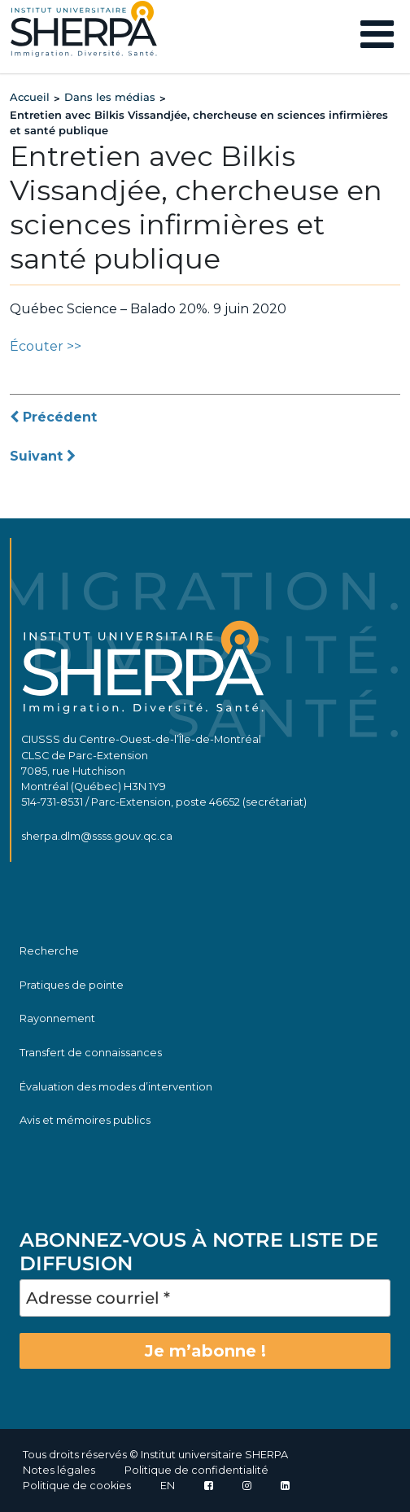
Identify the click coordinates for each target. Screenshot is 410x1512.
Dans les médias (109, 96)
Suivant (43, 456)
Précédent (53, 417)
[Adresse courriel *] (205, 1298)
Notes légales (59, 1470)
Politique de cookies (77, 1485)
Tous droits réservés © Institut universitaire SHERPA (155, 1455)
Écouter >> (45, 346)
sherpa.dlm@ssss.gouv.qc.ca (96, 836)
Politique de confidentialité (196, 1470)
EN (167, 1485)
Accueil (30, 96)
